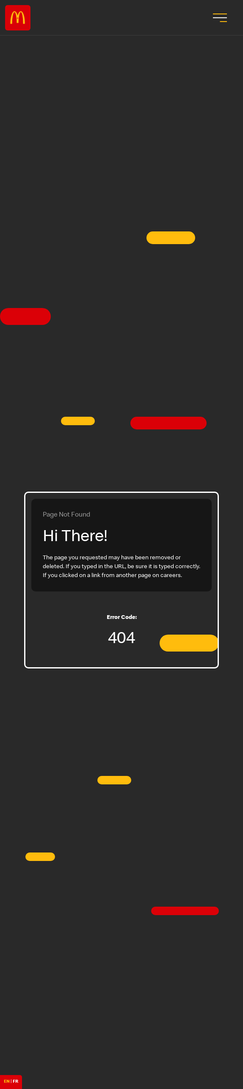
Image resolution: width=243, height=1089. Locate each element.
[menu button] (219, 18)
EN (7, 1082)
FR (15, 1082)
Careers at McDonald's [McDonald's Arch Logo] (17, 17)
